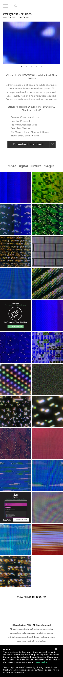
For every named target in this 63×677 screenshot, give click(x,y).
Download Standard (28, 144)
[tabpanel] (31, 43)
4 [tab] (36, 66)
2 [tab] (26, 66)
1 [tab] (21, 66)
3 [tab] (31, 66)
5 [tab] (41, 66)
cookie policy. (40, 662)
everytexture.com (31, 15)
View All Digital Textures (31, 597)
